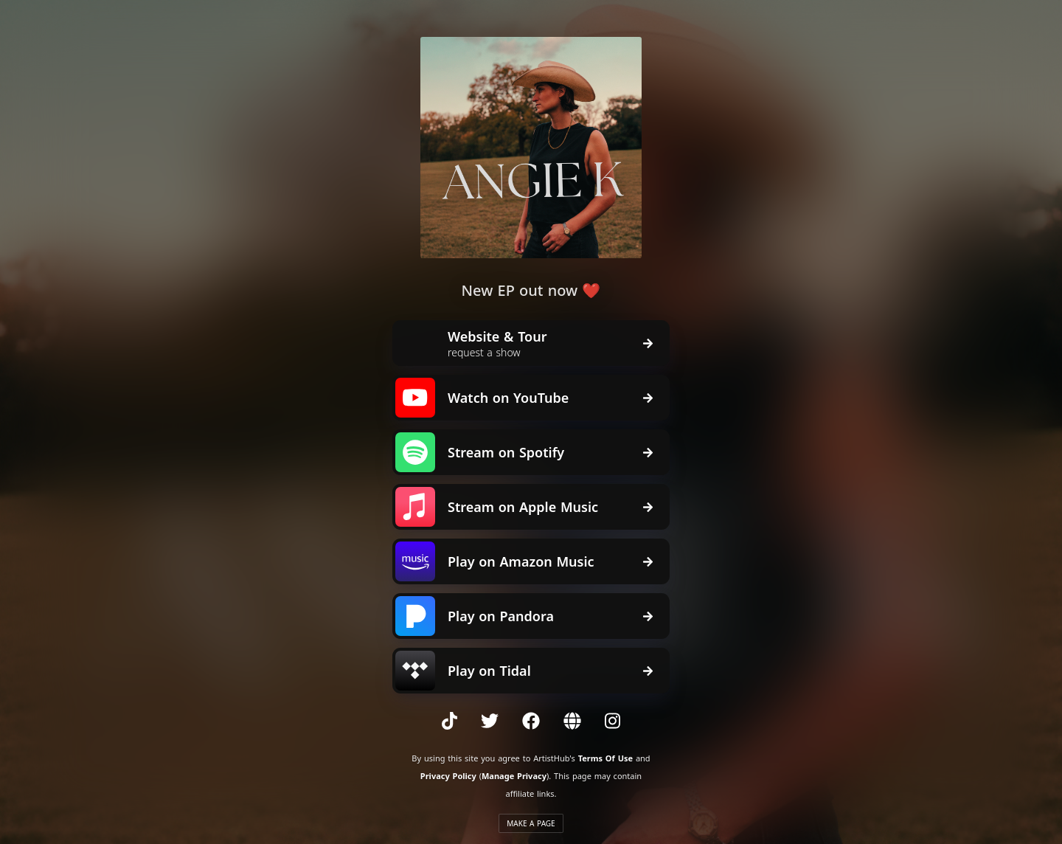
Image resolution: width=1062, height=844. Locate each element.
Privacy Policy (448, 775)
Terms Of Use (605, 758)
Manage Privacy (514, 775)
